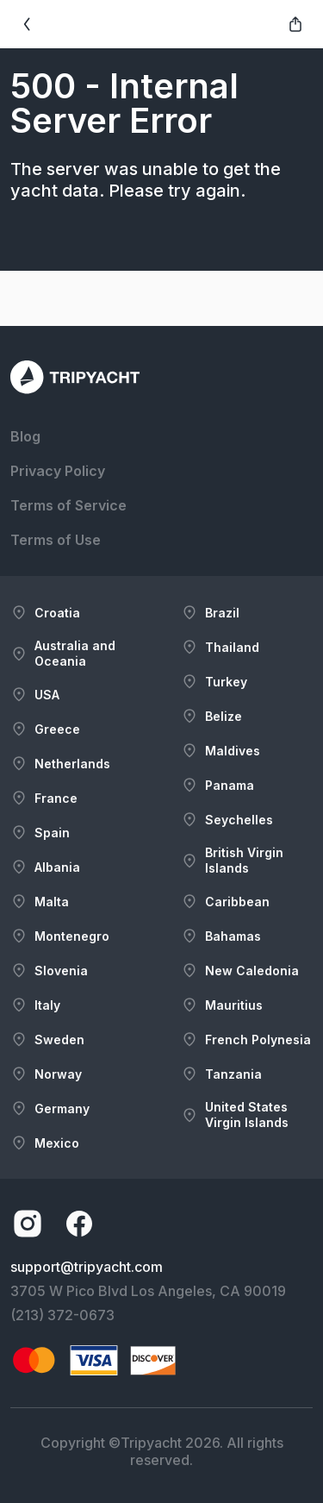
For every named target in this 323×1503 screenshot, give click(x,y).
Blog (25, 436)
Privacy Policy (57, 470)
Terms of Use (55, 539)
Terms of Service (68, 505)
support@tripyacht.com (86, 1266)
